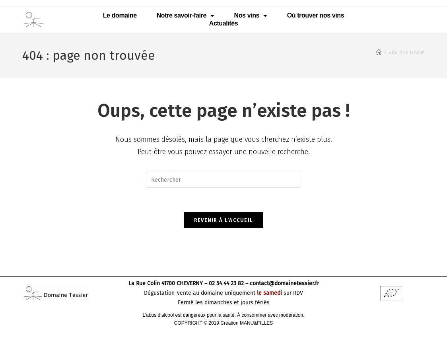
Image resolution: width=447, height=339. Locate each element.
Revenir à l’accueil (223, 220)
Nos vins (250, 16)
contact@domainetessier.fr (284, 283)
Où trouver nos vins (315, 15)
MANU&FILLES (256, 323)
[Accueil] (378, 52)
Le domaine (120, 15)
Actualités (223, 23)
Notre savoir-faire (185, 16)
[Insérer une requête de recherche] (223, 180)
